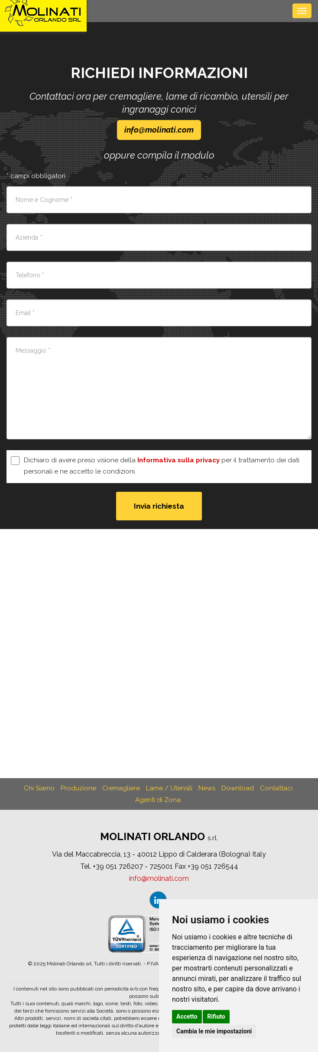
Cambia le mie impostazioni (214, 1031)
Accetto (187, 1016)
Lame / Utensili (169, 788)
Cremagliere (121, 788)
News (206, 788)
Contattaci (276, 788)
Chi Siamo (39, 788)
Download (237, 788)
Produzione (78, 788)
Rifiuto (216, 1016)
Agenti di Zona (158, 800)
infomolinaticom (159, 129)
